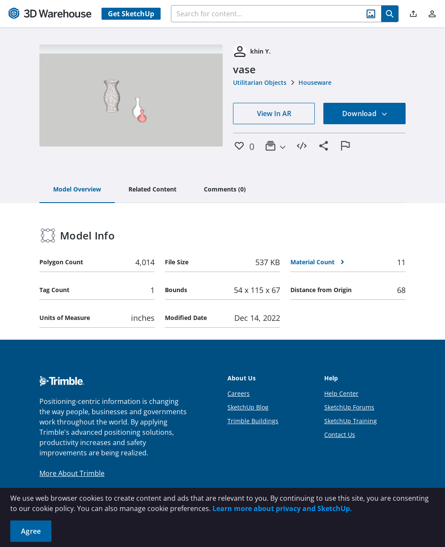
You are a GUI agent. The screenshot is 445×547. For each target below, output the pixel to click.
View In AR (274, 113)
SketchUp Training (350, 421)
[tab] (77, 189)
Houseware (315, 82)
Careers (238, 393)
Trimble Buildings (252, 421)
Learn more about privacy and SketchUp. (282, 508)
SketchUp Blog (248, 407)
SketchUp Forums (349, 407)
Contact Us (339, 434)
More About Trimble (72, 473)
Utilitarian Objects (260, 82)
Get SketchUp (131, 13)
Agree (31, 531)
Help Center (341, 393)
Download (365, 113)
